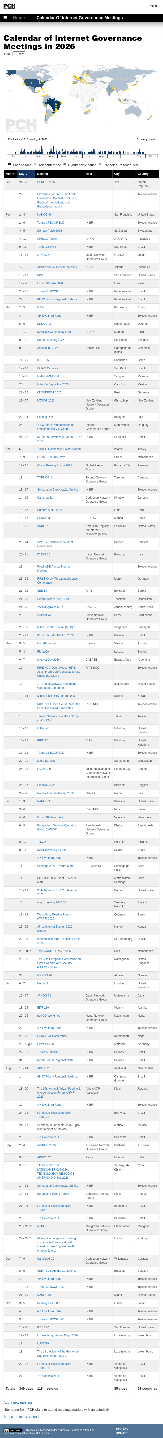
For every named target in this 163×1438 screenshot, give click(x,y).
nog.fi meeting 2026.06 (51, 902)
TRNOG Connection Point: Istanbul (59, 449)
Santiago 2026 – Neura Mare (55, 866)
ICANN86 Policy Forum (51, 850)
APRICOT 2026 (47, 238)
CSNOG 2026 (46, 182)
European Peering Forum (53, 1193)
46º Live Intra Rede (49, 1311)
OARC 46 (43, 728)
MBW (40, 307)
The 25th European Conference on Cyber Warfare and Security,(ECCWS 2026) (59, 963)
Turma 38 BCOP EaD (50, 752)
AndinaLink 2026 (47, 348)
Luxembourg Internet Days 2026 (57, 1335)
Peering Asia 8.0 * (48, 1303)
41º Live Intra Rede (49, 315)
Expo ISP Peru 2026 (50, 283)
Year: (8, 54)
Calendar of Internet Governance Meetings (80, 17)
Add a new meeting (18, 1402)
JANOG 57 (44, 255)
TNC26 (41, 841)
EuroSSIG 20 (45, 1044)
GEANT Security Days (51, 457)
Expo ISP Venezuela (50, 817)
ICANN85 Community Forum (55, 332)
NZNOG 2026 (45, 400)
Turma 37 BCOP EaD (50, 222)
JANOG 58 (44, 995)
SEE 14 (42, 590)
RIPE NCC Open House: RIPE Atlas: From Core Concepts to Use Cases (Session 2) (58, 671)
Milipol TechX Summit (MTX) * (56, 627)
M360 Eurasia (46, 760)
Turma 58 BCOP (47, 291)
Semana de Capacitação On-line (57, 489)
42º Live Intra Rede (49, 858)
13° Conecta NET (48, 1218)
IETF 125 (43, 360)
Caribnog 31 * (45, 497)
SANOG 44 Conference (52, 1036)
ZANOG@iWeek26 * (50, 607)
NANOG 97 (44, 801)
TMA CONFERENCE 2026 (54, 951)
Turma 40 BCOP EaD (50, 1319)
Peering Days (45, 417)
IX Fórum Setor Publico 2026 (55, 635)
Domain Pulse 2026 (49, 230)
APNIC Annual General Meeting (57, 267)
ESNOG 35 (44, 518)
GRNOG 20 (44, 975)
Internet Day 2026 (48, 659)
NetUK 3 (42, 983)
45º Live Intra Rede (49, 1278)
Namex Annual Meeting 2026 (55, 793)
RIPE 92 (42, 740)
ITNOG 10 (43, 554)
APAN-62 (43, 1068)
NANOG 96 (44, 214)
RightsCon (43, 651)
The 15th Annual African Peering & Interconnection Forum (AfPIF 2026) (58, 1092)
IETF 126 (43, 1007)
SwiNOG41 (44, 615)
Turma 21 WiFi (46, 246)
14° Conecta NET (48, 1376)
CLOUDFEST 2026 (49, 392)
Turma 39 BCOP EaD (50, 1287)
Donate (122, 1433)
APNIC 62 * (44, 1157)
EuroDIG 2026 (46, 785)
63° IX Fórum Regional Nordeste (57, 1076)
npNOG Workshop (48, 1015)
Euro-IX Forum (46, 643)
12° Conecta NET (48, 1137)
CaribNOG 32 (45, 1258)
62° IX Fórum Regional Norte (55, 1060)
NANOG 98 (44, 1295)
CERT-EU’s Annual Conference (56, 1270)
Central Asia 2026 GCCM (53, 599)
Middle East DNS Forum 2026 (56, 696)
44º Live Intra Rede (49, 1104)
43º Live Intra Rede (49, 1028)
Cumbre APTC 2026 (49, 510)
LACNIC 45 (44, 769)
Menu (153, 6)
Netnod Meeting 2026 (50, 340)
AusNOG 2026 (46, 1145)
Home (19, 17)
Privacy (122, 1429)
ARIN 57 (42, 526)
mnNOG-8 (43, 1226)
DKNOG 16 (44, 323)
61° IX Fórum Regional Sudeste (57, 299)
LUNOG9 (43, 1343)
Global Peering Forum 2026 (54, 465)
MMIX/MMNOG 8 (48, 376)
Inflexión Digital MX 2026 (53, 384)
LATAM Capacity (47, 368)
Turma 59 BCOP (47, 1052)
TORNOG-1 (44, 477)
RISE (40, 275)
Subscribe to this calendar (23, 1417)
